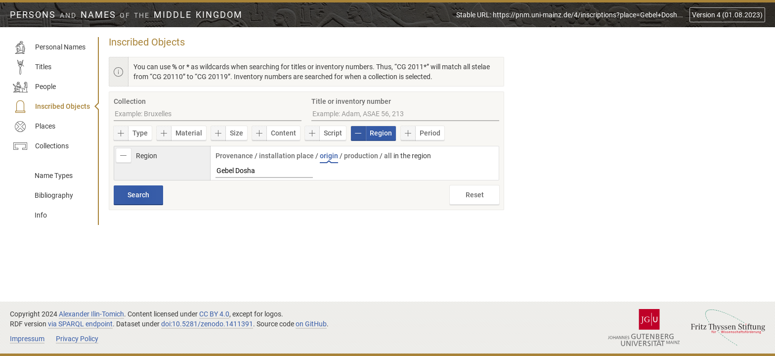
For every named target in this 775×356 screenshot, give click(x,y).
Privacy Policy (77, 339)
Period (420, 133)
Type (131, 133)
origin (329, 156)
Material (179, 133)
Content (274, 133)
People (34, 87)
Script (323, 133)
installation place (286, 156)
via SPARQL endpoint (80, 324)
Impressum (27, 339)
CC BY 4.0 (214, 314)
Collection (130, 101)
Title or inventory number (351, 101)
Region (371, 133)
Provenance (234, 156)
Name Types (54, 175)
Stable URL (569, 15)
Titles (32, 67)
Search (138, 195)
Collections (41, 146)
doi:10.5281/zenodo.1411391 (207, 324)
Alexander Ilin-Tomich (91, 314)
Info (41, 215)
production (361, 156)
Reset (475, 195)
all (388, 156)
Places (34, 126)
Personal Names (49, 47)
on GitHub (311, 324)
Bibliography (54, 195)
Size (227, 133)
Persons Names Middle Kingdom (126, 15)
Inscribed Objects (51, 106)
